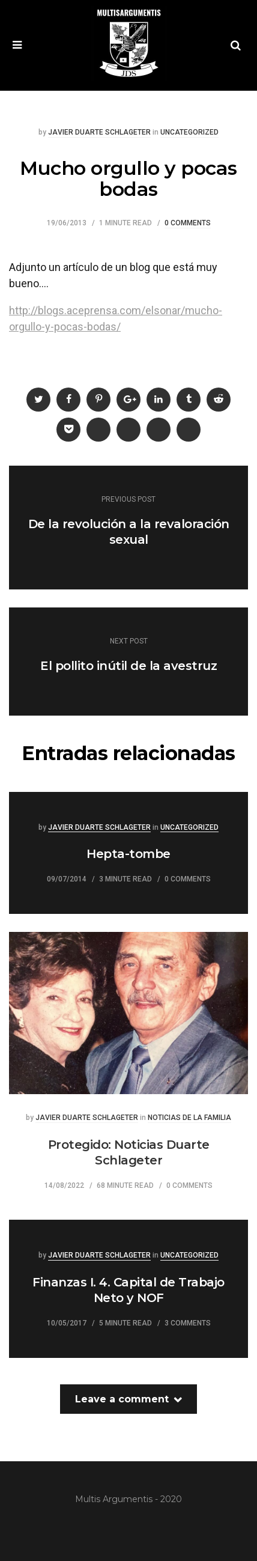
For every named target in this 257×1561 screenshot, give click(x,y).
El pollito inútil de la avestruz (128, 666)
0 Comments (188, 223)
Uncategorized (189, 132)
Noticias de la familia (189, 1118)
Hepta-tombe (128, 854)
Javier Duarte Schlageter (99, 132)
